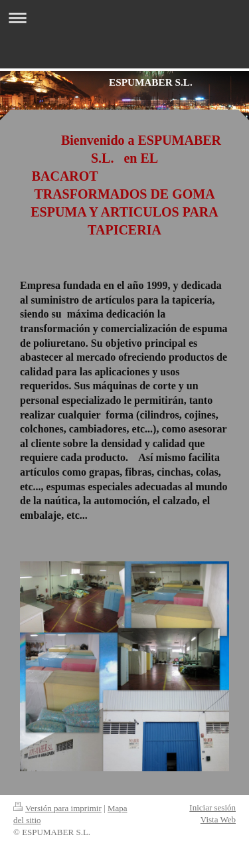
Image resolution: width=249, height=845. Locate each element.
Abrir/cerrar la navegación (124, 17)
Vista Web (218, 819)
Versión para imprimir (57, 808)
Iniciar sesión (212, 807)
